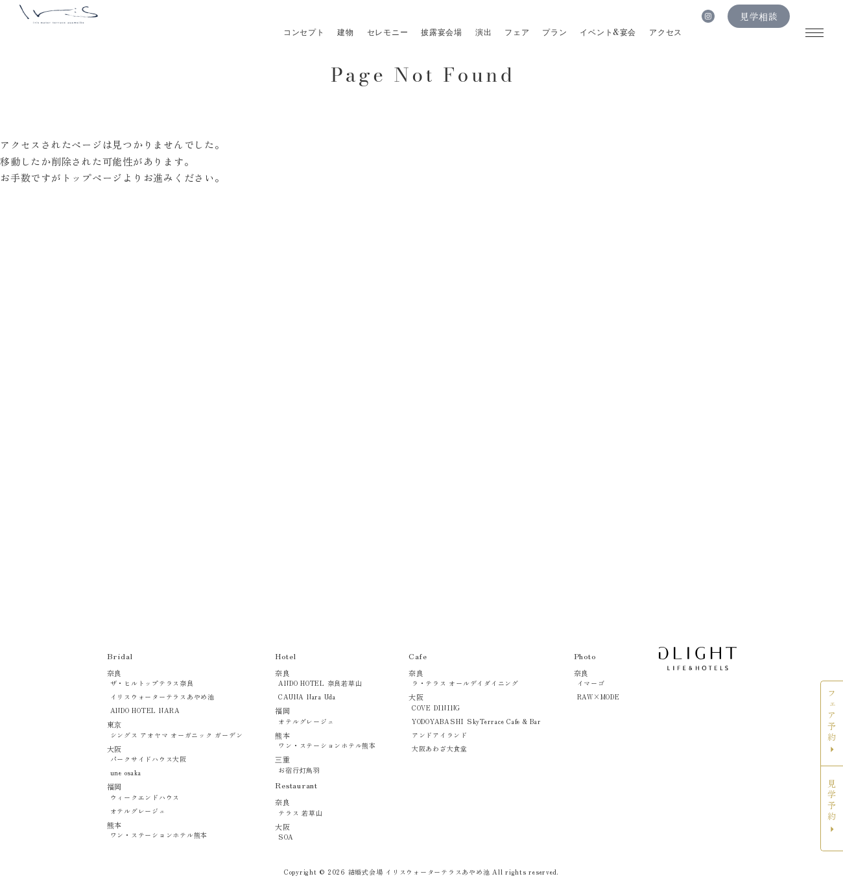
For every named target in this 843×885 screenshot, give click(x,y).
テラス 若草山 (300, 813)
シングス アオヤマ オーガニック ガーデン (176, 735)
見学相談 (759, 33)
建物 (345, 32)
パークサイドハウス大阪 (148, 759)
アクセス (665, 32)
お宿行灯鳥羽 (299, 770)
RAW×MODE (598, 696)
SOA (285, 837)
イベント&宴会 (608, 32)
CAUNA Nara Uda (307, 696)
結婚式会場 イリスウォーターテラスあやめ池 (419, 872)
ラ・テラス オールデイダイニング (465, 683)
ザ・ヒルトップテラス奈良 (152, 683)
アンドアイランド (440, 735)
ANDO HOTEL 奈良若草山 (320, 683)
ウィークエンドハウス (145, 797)
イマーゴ (591, 683)
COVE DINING (436, 707)
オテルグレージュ (138, 811)
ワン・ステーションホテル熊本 (159, 835)
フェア (516, 32)
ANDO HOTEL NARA (145, 710)
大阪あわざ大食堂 (440, 748)
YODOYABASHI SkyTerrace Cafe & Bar (476, 721)
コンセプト (303, 32)
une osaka (125, 772)
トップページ (92, 177)
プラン (554, 32)
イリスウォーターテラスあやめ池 (162, 696)
